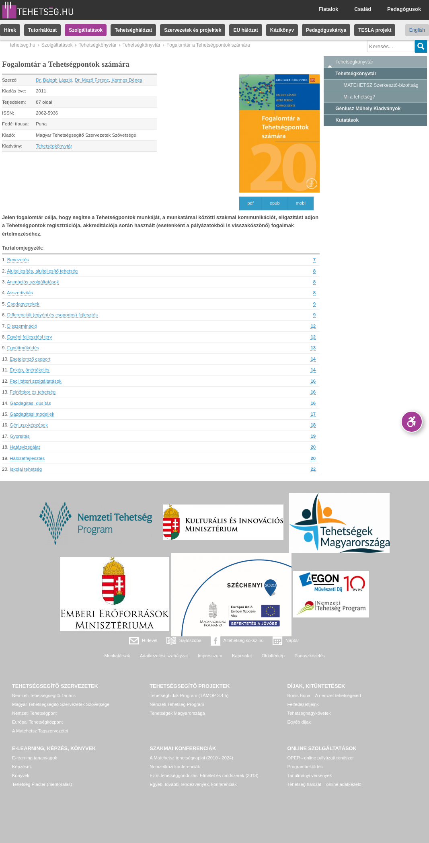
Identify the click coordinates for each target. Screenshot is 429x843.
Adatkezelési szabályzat (164, 655)
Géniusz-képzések (29, 425)
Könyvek (20, 775)
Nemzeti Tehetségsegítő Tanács (44, 695)
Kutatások (347, 120)
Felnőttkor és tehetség (32, 392)
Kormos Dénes (126, 80)
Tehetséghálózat (133, 30)
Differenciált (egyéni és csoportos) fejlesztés (52, 314)
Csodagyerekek (23, 304)
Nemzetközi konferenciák (175, 766)
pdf (250, 203)
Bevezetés (18, 259)
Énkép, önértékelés (29, 369)
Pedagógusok (404, 9)
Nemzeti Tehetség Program (177, 704)
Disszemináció (22, 326)
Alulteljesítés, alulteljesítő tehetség (42, 271)
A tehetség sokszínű (244, 640)
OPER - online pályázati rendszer (320, 757)
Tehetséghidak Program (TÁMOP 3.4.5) (189, 695)
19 (313, 436)
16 (313, 381)
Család (362, 9)
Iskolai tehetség (26, 469)
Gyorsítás (19, 436)
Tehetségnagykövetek (309, 713)
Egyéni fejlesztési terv (29, 336)
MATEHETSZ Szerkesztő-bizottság (381, 85)
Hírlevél (149, 640)
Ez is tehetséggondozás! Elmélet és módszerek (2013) (204, 775)
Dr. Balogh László (54, 80)
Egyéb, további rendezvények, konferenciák (193, 784)
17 (313, 414)
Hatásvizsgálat (25, 447)
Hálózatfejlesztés (27, 458)
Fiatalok (328, 9)
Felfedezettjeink (303, 704)
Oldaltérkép (273, 655)
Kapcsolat (242, 655)
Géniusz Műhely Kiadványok (367, 108)
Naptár (292, 640)
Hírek (10, 30)
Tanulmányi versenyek (309, 775)
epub (275, 203)
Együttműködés (23, 347)
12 (313, 326)
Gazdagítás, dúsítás (30, 403)
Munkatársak (117, 655)
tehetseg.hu (22, 45)
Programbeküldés (305, 766)
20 (313, 447)
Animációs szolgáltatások (33, 281)
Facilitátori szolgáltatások (36, 381)
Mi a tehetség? (359, 97)
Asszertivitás (20, 292)
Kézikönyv (282, 30)
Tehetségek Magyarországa (177, 713)
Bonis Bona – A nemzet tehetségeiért (324, 695)
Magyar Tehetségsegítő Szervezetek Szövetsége (60, 704)
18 (313, 425)
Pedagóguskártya (326, 30)
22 (313, 469)
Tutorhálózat (42, 30)
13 (313, 347)
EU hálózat (245, 30)
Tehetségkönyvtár (98, 45)
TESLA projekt (374, 30)
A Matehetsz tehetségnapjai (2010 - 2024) (191, 757)
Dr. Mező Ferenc (92, 80)
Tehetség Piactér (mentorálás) (42, 784)
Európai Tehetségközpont (37, 722)
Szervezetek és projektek (192, 30)
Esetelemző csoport (30, 359)
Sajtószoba (190, 640)
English (417, 30)
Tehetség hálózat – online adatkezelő (324, 784)
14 (313, 359)
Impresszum (210, 655)
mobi (301, 203)
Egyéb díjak (299, 722)
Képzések (22, 766)
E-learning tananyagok (34, 757)
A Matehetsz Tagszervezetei (40, 730)
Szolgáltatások (86, 30)
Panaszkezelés (309, 655)
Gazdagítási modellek (32, 414)
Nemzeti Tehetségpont (34, 713)
